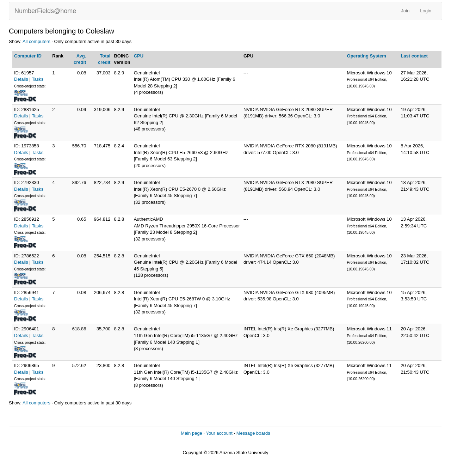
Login (425, 10)
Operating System (366, 56)
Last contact (414, 56)
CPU (138, 56)
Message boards (253, 433)
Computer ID (28, 56)
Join (405, 10)
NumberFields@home (45, 10)
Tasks (37, 79)
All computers (36, 41)
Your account (219, 433)
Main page (191, 433)
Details (21, 79)
